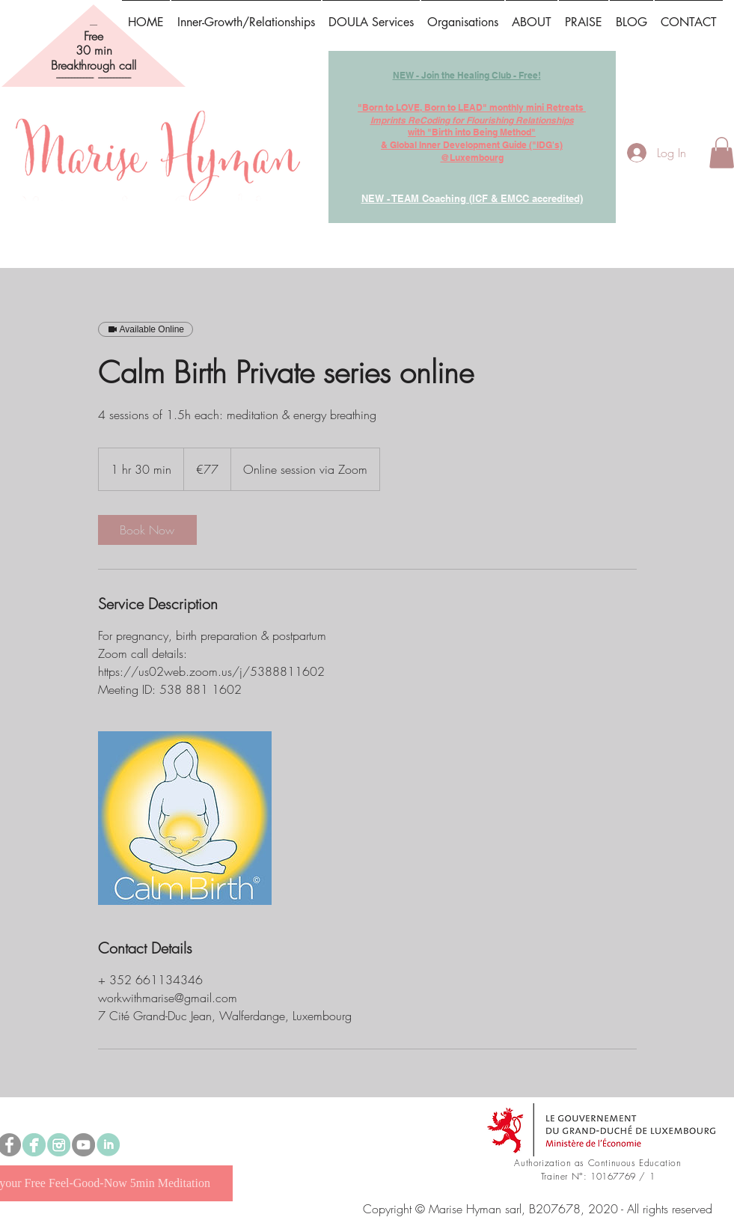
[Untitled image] (185, 818)
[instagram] (58, 1144)
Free (93, 36)
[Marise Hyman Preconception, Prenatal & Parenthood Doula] (34, 1144)
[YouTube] (83, 1144)
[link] (147, 530)
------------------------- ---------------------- (93, 77)
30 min (94, 50)
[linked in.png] (108, 1144)
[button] (583, 15)
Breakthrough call (93, 65)
